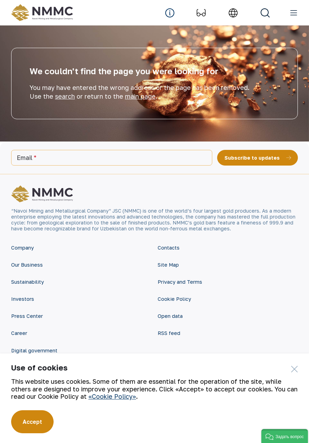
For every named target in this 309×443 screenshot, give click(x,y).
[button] (284, 436)
